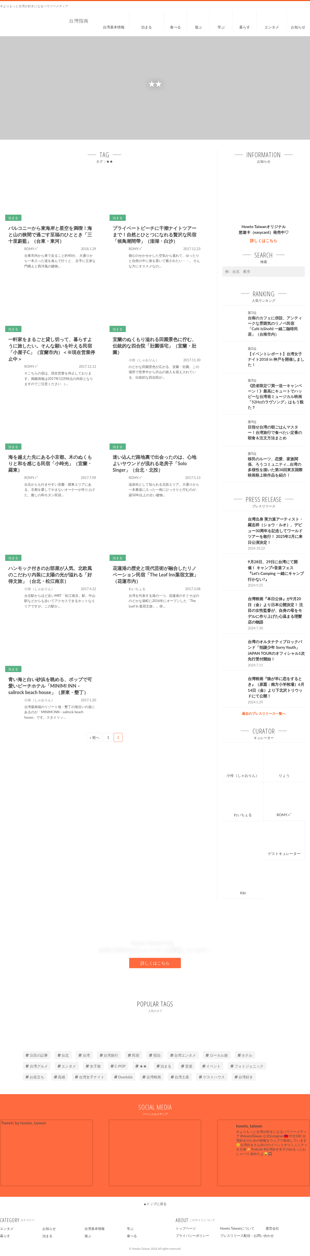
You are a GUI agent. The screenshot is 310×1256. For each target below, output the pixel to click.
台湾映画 (151, 1077)
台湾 (84, 1055)
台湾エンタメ (183, 1055)
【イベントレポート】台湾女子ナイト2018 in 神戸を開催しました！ (276, 359)
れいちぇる (243, 815)
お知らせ (49, 1229)
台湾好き (244, 1077)
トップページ (186, 1228)
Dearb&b (123, 1077)
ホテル (245, 1055)
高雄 (59, 1077)
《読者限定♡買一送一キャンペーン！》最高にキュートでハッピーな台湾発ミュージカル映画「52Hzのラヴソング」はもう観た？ (276, 396)
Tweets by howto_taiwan (23, 1122)
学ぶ (130, 1229)
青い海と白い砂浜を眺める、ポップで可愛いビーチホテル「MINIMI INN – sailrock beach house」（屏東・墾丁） (50, 685)
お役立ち (35, 1077)
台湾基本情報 (94, 1229)
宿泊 (154, 1055)
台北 (63, 1055)
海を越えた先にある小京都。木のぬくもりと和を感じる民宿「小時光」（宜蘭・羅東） (50, 463)
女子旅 (93, 1066)
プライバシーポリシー (192, 1236)
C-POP (118, 1066)
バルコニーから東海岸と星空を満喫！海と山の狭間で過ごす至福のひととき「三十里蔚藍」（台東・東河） (50, 234)
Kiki (243, 893)
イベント (211, 1066)
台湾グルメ (37, 1066)
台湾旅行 (109, 1055)
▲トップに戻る (155, 1204)
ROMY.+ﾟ (284, 815)
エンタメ (67, 1066)
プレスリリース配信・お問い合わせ (247, 1236)
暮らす (5, 1236)
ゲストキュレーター (284, 853)
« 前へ (94, 737)
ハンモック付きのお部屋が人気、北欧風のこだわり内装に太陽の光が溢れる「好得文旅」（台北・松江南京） (50, 574)
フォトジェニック (247, 1066)
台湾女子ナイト (89, 1077)
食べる (132, 1236)
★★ (141, 1066)
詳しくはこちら (263, 240)
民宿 (133, 1055)
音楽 (186, 1066)
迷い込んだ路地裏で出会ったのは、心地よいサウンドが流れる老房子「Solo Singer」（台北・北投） (154, 463)
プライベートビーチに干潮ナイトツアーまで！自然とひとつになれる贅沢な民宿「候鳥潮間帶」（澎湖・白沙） (154, 234)
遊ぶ (87, 1236)
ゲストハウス (212, 1077)
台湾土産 (180, 1077)
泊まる (164, 1066)
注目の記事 (37, 1055)
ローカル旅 (217, 1055)
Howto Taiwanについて (237, 1228)
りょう (284, 775)
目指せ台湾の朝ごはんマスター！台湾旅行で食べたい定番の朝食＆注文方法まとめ (275, 432)
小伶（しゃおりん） (243, 775)
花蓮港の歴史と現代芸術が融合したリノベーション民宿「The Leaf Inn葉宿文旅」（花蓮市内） (155, 574)
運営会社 (272, 1228)
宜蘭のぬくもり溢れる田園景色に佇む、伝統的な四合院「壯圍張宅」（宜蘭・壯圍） (154, 345)
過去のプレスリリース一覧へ (263, 713)
